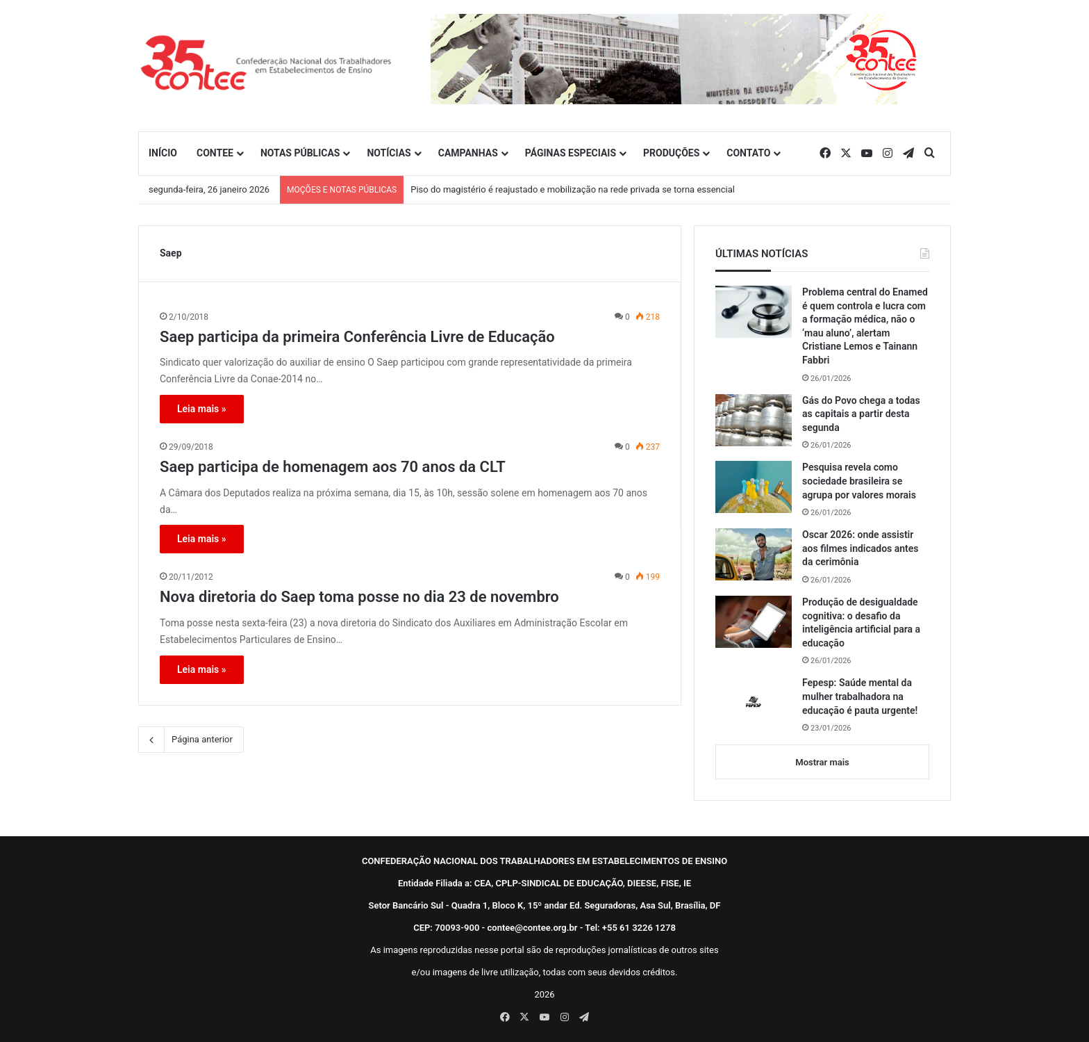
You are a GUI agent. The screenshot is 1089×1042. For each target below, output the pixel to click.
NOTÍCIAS (388, 152)
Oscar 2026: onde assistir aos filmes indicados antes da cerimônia (860, 548)
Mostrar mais (822, 762)
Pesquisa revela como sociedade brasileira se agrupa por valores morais (859, 481)
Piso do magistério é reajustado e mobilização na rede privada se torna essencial (572, 189)
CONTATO (748, 152)
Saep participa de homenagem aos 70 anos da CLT (333, 466)
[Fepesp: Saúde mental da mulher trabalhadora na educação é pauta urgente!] (753, 702)
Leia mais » (201, 408)
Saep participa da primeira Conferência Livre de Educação (357, 336)
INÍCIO (163, 152)
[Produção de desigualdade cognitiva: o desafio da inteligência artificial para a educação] (753, 622)
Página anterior (191, 739)
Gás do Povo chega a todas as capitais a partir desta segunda (861, 414)
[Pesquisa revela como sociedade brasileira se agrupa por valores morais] (753, 487)
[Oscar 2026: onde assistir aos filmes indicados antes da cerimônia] (753, 554)
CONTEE (215, 152)
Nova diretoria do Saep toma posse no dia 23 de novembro (359, 596)
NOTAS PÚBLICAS (300, 152)
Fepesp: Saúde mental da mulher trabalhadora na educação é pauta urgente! (859, 696)
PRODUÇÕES (671, 152)
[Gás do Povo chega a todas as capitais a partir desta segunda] (753, 420)
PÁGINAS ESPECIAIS (570, 152)
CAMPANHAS (468, 152)
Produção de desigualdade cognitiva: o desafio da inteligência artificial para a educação (861, 622)
